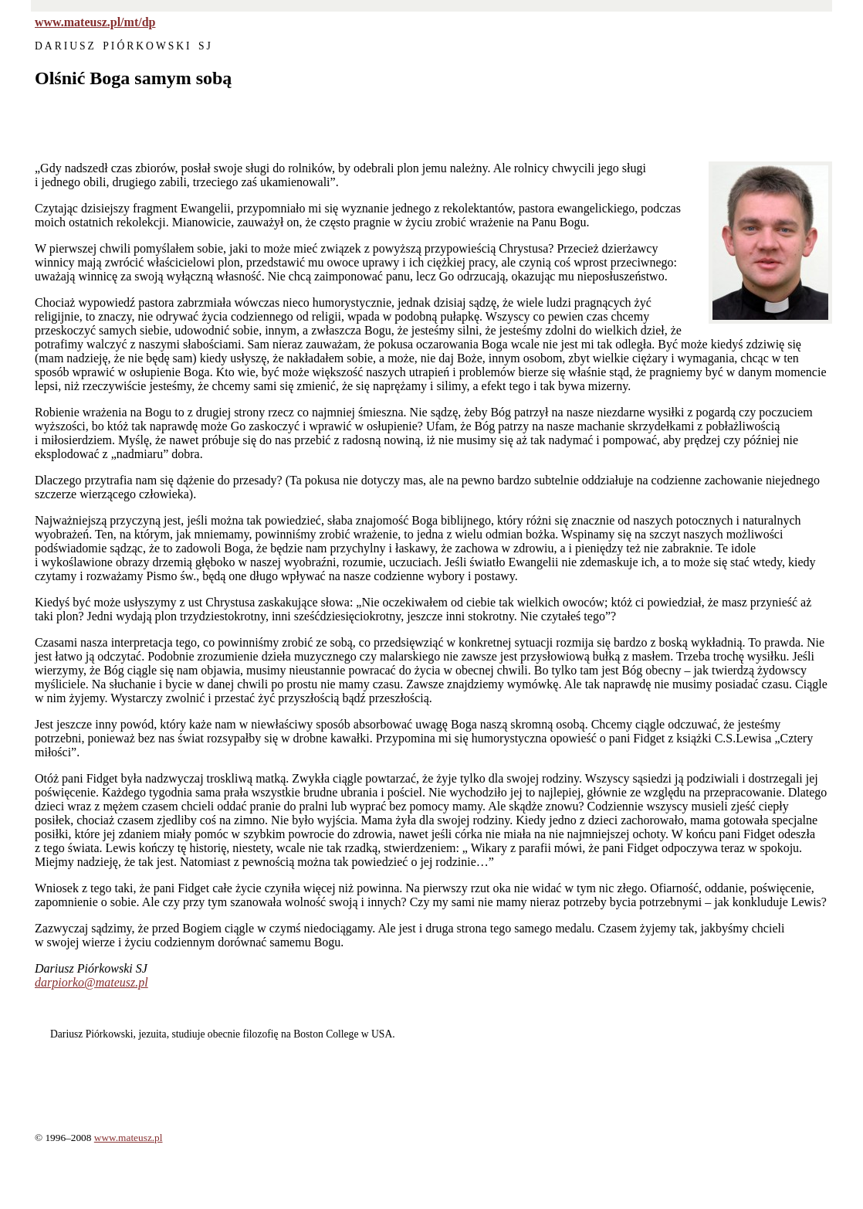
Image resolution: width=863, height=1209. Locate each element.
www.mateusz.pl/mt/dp (95, 22)
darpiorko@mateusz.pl (91, 982)
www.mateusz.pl (128, 1137)
